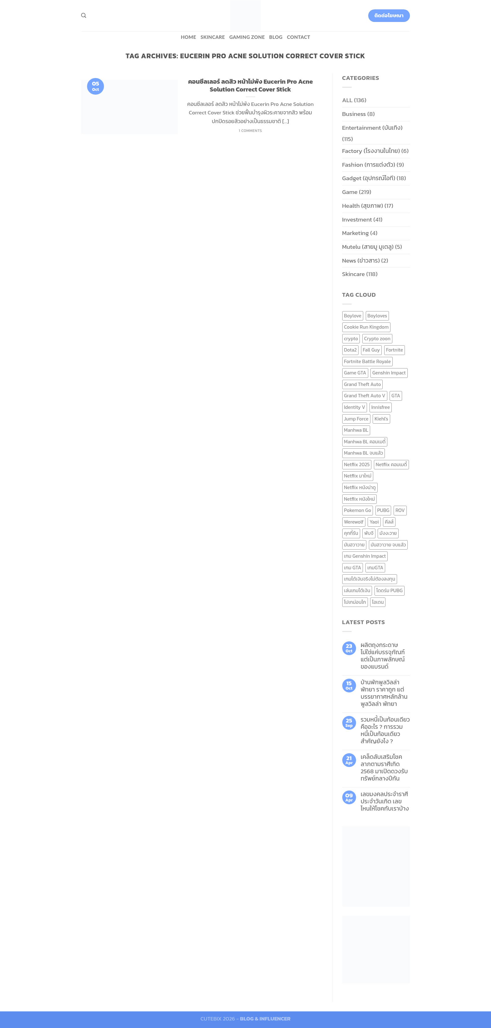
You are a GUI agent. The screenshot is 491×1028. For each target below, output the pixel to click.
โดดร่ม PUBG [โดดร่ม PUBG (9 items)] (389, 590)
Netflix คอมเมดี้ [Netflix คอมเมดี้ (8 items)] (391, 464)
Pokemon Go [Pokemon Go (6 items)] (357, 510)
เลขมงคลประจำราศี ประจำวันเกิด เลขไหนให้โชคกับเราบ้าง (385, 801)
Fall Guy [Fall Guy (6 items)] (371, 349)
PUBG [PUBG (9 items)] (383, 510)
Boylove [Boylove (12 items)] (353, 315)
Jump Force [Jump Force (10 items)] (356, 418)
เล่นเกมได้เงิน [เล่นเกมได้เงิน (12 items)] (357, 590)
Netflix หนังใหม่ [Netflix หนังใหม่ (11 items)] (359, 499)
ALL (347, 100)
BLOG (276, 37)
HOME (188, 37)
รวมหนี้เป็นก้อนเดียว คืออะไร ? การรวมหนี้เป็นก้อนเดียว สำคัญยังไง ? (385, 730)
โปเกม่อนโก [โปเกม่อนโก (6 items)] (355, 602)
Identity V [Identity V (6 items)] (354, 407)
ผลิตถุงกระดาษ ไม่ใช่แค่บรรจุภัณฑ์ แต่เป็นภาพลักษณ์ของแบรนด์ (383, 655)
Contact (298, 37)
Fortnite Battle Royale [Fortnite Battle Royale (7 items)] (367, 361)
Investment (357, 219)
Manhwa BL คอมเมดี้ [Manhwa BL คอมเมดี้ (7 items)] (365, 441)
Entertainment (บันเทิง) (372, 127)
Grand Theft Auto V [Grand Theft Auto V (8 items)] (364, 395)
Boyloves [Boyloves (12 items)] (377, 315)
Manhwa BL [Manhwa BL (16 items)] (356, 430)
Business (354, 113)
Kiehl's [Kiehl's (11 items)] (381, 418)
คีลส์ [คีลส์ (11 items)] (389, 521)
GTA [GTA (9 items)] (395, 395)
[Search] (83, 15)
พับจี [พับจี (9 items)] (368, 533)
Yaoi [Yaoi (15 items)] (374, 521)
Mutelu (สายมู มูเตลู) (368, 246)
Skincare (212, 37)
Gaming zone (247, 37)
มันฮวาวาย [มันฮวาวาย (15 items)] (354, 544)
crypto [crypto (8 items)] (351, 338)
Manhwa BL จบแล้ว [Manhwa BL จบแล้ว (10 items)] (363, 453)
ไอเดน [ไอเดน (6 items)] (378, 602)
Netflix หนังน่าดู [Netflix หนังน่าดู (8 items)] (360, 487)
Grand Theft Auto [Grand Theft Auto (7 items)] (362, 384)
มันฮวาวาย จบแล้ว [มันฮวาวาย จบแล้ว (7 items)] (388, 544)
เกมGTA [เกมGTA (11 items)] (375, 567)
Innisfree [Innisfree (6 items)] (380, 407)
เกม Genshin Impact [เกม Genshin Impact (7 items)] (365, 556)
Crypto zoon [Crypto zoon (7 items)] (377, 338)
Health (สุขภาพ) (362, 205)
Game (350, 191)
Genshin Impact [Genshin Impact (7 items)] (389, 372)
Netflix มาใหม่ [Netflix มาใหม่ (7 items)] (358, 475)
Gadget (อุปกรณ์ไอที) (368, 178)
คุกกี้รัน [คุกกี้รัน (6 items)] (351, 533)
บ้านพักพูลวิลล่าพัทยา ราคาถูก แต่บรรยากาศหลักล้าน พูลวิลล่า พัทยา (384, 693)
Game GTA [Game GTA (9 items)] (355, 372)
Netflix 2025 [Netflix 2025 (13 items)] (357, 464)
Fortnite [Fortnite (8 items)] (394, 349)
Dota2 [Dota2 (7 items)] (350, 349)
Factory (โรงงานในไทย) (371, 150)
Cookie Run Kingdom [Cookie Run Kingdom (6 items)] (366, 327)
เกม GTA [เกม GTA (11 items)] (352, 567)
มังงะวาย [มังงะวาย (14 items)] (388, 533)
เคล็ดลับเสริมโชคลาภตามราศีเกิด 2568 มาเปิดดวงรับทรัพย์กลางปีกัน (384, 767)
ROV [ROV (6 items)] (400, 510)
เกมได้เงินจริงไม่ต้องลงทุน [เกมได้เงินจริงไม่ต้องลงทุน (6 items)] (369, 578)
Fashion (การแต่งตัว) (368, 164)
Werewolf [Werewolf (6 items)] (354, 521)
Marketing (355, 232)
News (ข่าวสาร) (361, 260)
